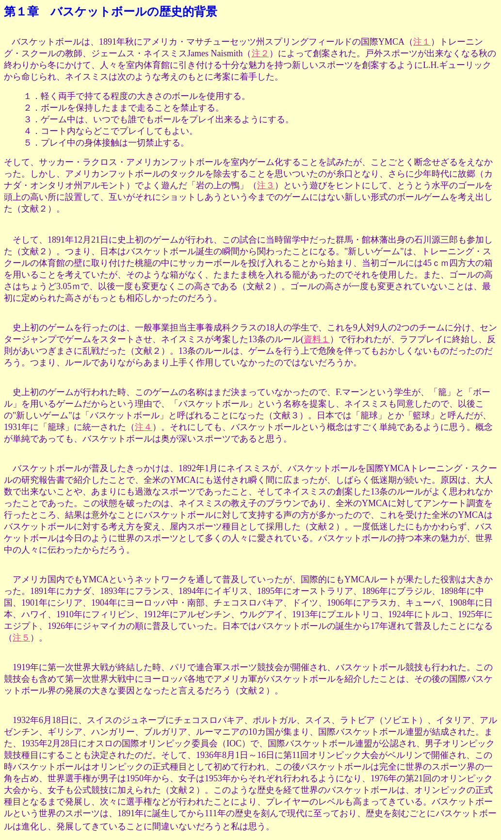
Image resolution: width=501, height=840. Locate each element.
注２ (260, 53)
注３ (266, 185)
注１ (422, 42)
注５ (21, 637)
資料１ (317, 339)
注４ (143, 427)
